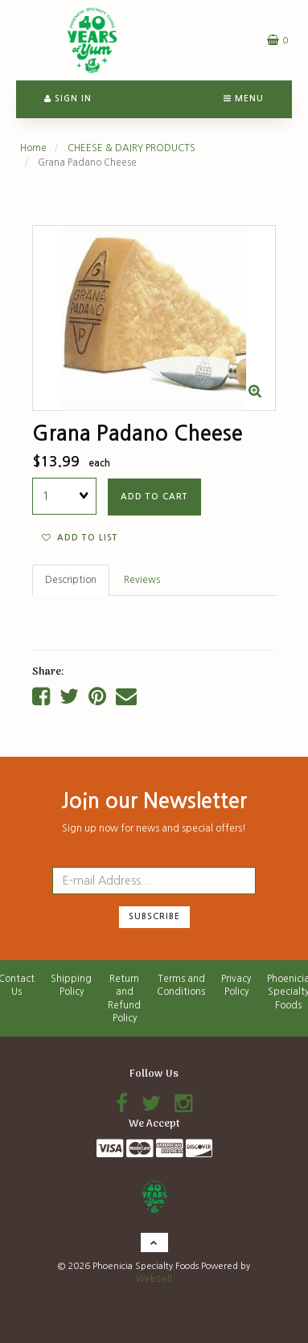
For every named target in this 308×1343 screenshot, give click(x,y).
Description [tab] (71, 580)
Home (33, 148)
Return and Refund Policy (124, 998)
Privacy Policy (236, 985)
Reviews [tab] (142, 580)
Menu (244, 98)
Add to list (80, 537)
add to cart (154, 496)
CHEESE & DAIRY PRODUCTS (131, 148)
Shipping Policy (71, 985)
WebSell (154, 1279)
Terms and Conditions (181, 985)
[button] (277, 40)
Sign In (68, 98)
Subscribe (154, 916)
